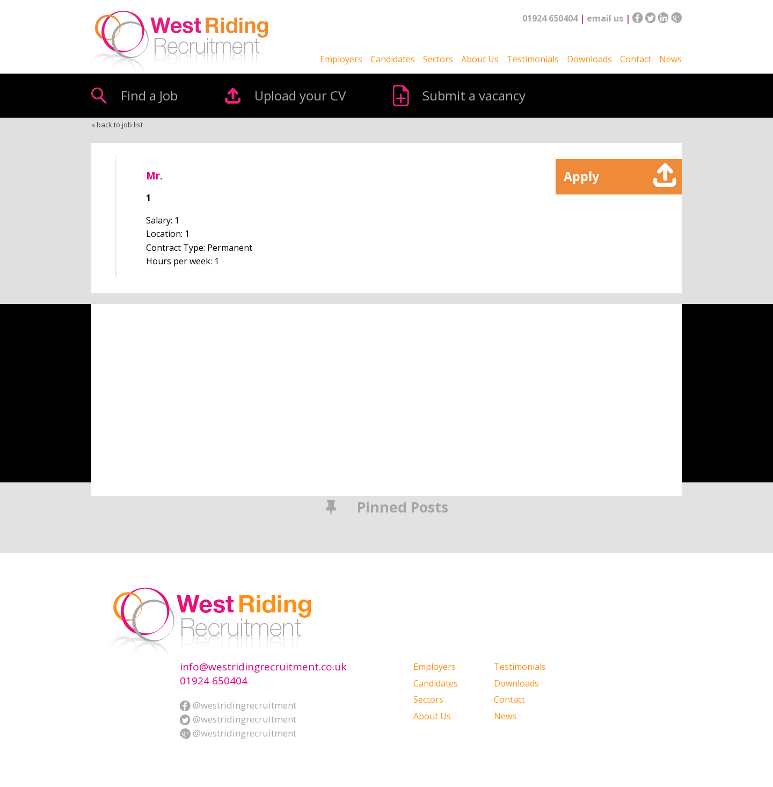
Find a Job (149, 95)
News (670, 59)
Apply (581, 176)
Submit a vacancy (474, 95)
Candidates (392, 59)
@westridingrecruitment (238, 705)
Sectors (438, 59)
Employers (341, 59)
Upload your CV (300, 95)
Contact (635, 59)
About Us (480, 59)
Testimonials (533, 59)
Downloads (589, 59)
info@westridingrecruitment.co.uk (263, 667)
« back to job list (117, 124)
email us (605, 18)
